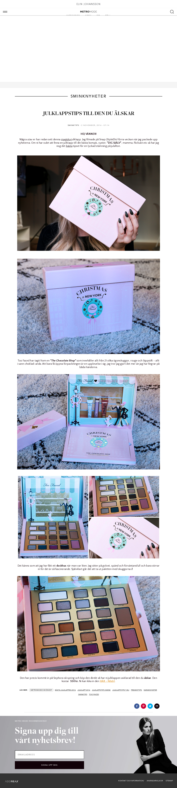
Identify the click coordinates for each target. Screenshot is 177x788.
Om (98, 15)
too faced (94, 694)
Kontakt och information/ (131, 781)
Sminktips (73, 125)
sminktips (82, 694)
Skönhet (47, 690)
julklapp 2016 (84, 690)
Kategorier (73, 15)
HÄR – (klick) (107, 681)
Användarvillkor (155, 781)
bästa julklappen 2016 (65, 690)
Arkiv (88, 15)
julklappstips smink (101, 690)
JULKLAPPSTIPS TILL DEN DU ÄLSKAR (88, 113)
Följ (107, 15)
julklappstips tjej (120, 690)
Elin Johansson (88, 4)
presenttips (136, 690)
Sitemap (169, 781)
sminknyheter (150, 690)
